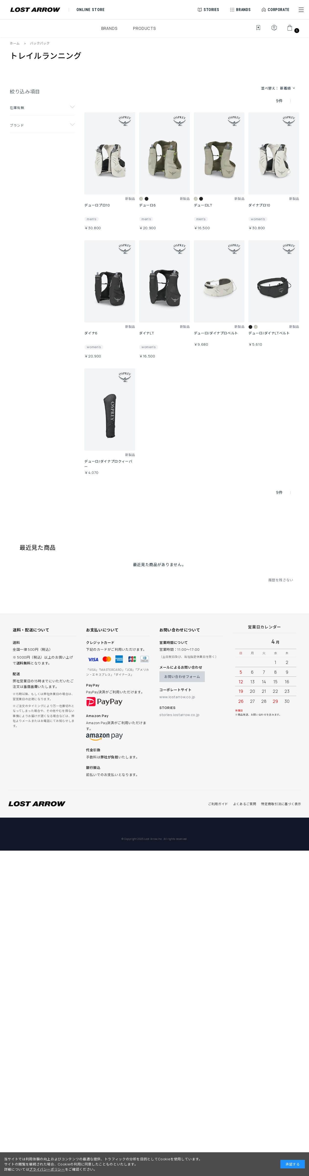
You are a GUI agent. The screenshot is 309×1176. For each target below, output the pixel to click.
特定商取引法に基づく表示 (281, 804)
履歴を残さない (280, 580)
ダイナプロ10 (259, 205)
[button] (301, 9)
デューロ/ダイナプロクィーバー (108, 464)
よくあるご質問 (244, 804)
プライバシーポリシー (47, 1169)
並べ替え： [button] (278, 88)
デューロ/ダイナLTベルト (269, 333)
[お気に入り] (254, 30)
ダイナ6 (91, 333)
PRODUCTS (144, 28)
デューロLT (203, 205)
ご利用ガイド (218, 804)
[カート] (292, 30)
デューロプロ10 (97, 205)
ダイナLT (146, 333)
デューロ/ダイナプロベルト (216, 333)
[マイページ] (274, 30)
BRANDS (109, 28)
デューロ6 (147, 205)
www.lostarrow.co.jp (177, 697)
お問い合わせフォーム (182, 676)
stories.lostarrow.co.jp (179, 714)
